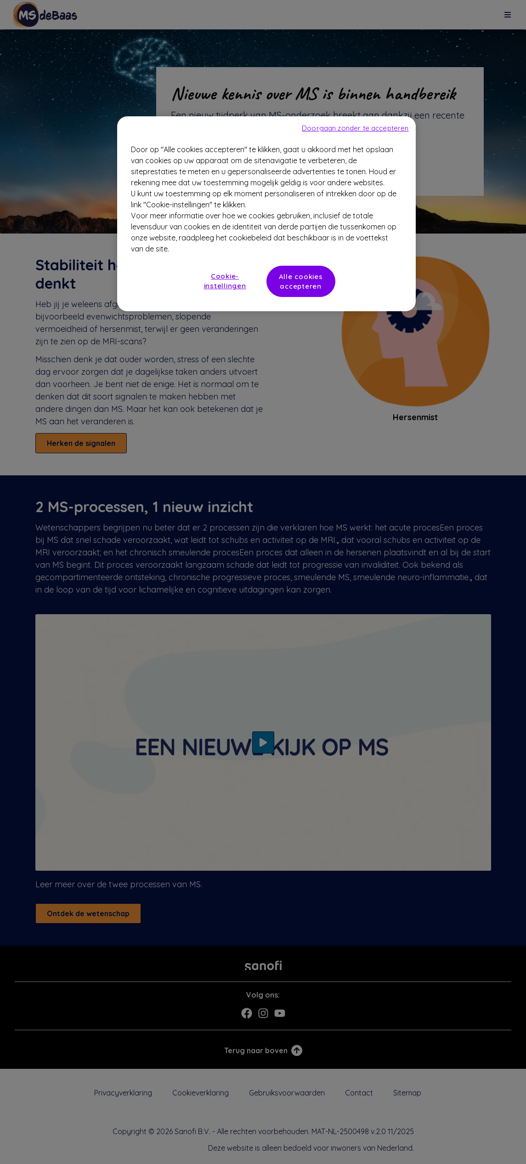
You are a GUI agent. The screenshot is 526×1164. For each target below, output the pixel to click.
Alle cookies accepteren (301, 281)
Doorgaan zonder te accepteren (355, 128)
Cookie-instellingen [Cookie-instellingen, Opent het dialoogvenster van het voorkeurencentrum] (225, 281)
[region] (266, 213)
